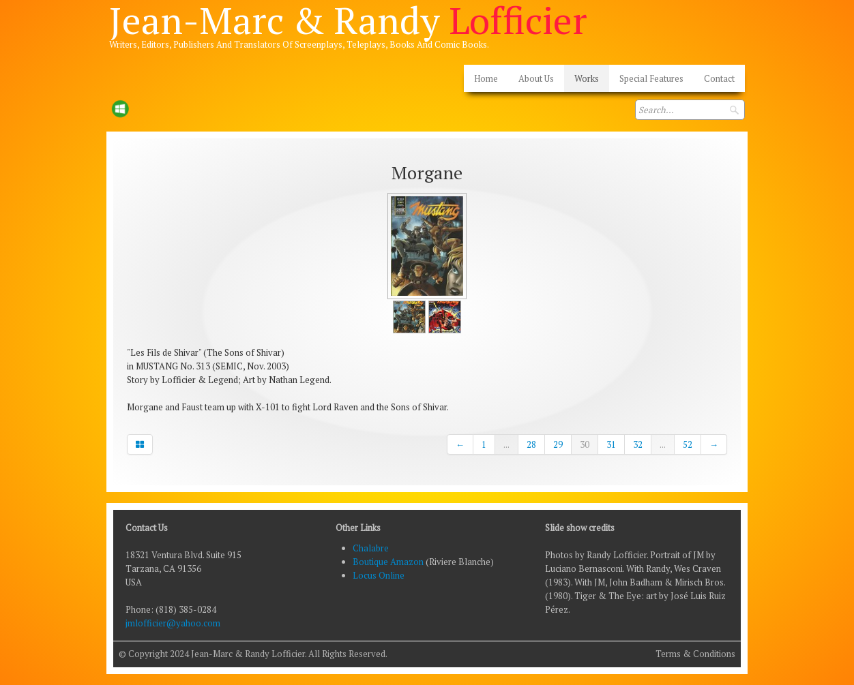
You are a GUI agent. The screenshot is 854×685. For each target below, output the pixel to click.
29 (558, 444)
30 (584, 444)
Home (486, 78)
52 (687, 444)
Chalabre (371, 548)
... (506, 444)
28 (531, 444)
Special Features (651, 78)
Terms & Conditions (695, 654)
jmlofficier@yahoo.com (173, 623)
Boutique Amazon (389, 561)
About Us (536, 78)
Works (586, 78)
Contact (719, 78)
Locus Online (378, 575)
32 (638, 444)
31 (611, 444)
